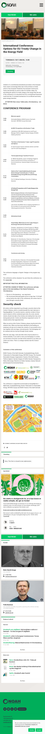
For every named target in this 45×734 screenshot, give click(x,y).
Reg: (10, 526)
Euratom (25, 443)
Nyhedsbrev (22, 709)
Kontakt (5, 542)
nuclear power (19, 443)
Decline (32, 730)
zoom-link (9, 280)
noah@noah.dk (7, 722)
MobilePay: (11, 521)
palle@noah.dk (9, 612)
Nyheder (5, 624)
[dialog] (29, 727)
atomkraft (7, 443)
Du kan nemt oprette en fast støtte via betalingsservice (17, 510)
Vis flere (22, 649)
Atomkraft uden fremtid (19, 673)
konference (13, 443)
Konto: (15, 526)
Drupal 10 (9, 726)
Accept (39, 730)
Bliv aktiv (33, 15)
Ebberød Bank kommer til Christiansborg (22, 643)
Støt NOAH (12, 15)
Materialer (6, 655)
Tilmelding (10, 71)
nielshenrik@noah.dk (11, 576)
